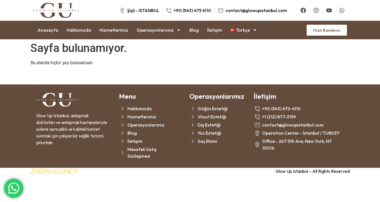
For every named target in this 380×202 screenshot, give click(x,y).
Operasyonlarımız (159, 30)
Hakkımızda (79, 30)
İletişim (214, 30)
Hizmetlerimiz (113, 30)
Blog (194, 30)
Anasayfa (48, 30)
